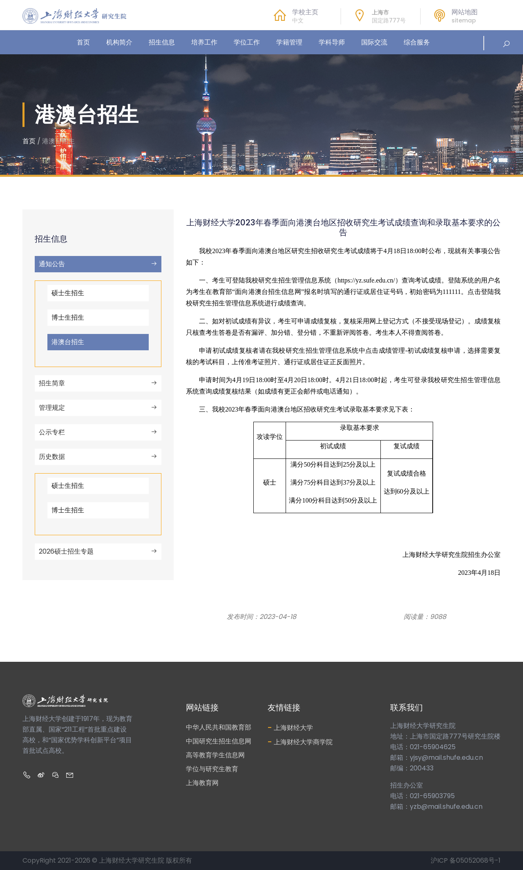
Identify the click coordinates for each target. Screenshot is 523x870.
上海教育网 (202, 783)
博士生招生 (67, 317)
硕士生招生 (67, 293)
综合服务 (417, 42)
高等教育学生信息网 (215, 755)
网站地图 (464, 12)
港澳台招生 (67, 342)
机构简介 (119, 42)
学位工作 (247, 42)
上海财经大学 (290, 727)
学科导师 (332, 42)
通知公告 (98, 264)
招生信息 (162, 42)
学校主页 (305, 12)
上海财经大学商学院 (300, 741)
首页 (83, 42)
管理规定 (98, 407)
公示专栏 (98, 432)
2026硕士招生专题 (98, 551)
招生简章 (98, 383)
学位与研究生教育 (212, 769)
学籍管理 (289, 42)
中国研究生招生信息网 (218, 741)
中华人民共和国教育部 (218, 727)
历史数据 (98, 456)
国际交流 (374, 42)
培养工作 (204, 42)
